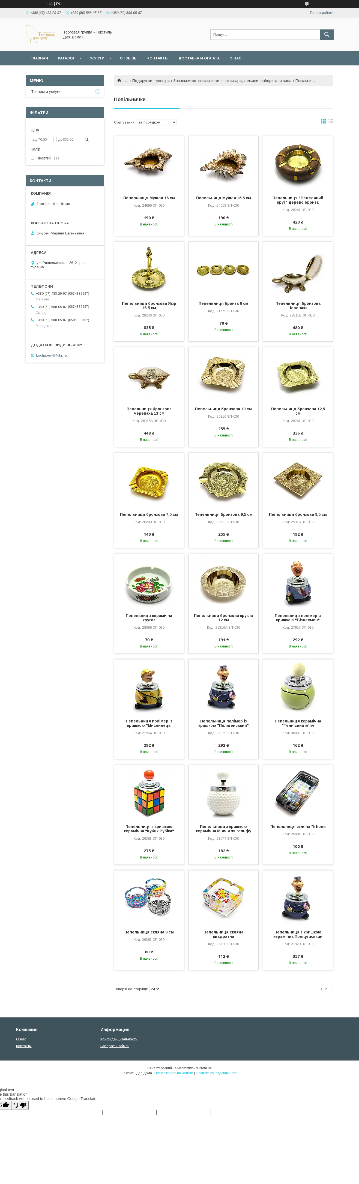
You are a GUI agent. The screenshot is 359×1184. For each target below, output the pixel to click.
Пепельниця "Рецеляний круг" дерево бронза (298, 200)
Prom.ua (205, 1068)
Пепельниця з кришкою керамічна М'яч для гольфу (223, 828)
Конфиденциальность (118, 1039)
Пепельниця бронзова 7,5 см (149, 514)
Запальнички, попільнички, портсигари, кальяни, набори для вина (232, 81)
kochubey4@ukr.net (51, 355)
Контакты (158, 58)
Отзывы (128, 58)
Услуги (97, 58)
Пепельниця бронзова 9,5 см (223, 514)
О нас (235, 58)
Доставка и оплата (199, 58)
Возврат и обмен (114, 1046)
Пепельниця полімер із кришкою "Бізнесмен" (298, 617)
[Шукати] (327, 34)
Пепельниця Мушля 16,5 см (223, 198)
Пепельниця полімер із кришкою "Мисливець (149, 723)
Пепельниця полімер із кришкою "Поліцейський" (223, 723)
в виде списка (330, 122)
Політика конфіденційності (216, 1073)
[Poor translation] (20, 1105)
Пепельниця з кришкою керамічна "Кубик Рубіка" (149, 828)
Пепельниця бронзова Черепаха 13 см (149, 411)
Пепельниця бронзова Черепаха (298, 305)
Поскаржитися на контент (173, 1073)
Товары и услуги (46, 91)
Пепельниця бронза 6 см (223, 303)
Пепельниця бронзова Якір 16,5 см (149, 305)
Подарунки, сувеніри (151, 81)
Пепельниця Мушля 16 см (149, 198)
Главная (39, 58)
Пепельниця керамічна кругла (149, 617)
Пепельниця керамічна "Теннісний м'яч (298, 723)
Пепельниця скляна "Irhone (298, 826)
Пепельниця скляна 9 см (149, 932)
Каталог (66, 58)
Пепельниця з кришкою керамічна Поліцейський (297, 934)
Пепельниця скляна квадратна (223, 934)
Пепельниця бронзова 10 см (223, 409)
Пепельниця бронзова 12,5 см (298, 411)
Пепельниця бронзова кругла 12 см (223, 617)
